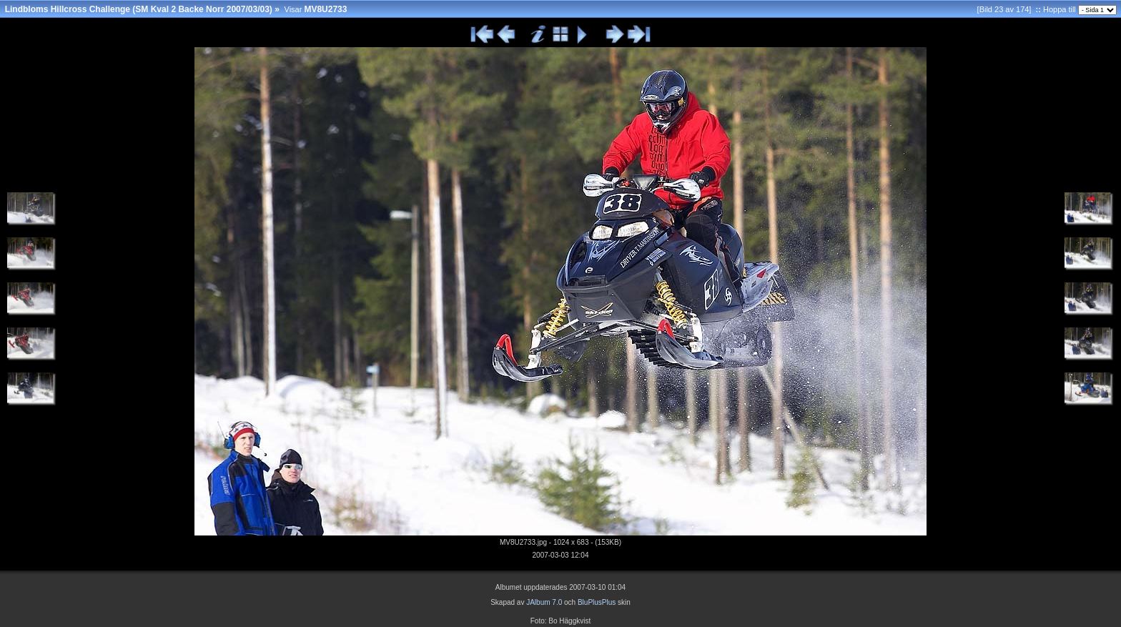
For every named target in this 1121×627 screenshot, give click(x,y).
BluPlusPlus (597, 602)
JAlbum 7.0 (544, 602)
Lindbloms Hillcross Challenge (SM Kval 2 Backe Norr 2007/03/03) (138, 9)
